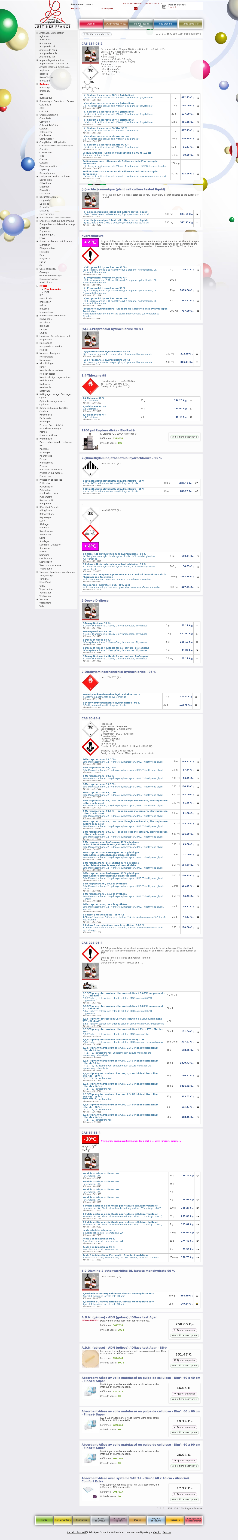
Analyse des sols (48, 53)
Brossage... (45, 91)
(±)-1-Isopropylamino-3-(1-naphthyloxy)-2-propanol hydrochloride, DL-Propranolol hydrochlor (120, 270)
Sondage (44, 541)
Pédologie (44, 421)
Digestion (44, 187)
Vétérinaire (45, 603)
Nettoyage (45, 391)
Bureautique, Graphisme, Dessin (56, 101)
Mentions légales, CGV (141, 25)
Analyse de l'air (47, 46)
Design (137, 1520)
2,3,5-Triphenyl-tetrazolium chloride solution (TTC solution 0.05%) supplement (124, 997)
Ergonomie (45, 231)
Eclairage (44, 204)
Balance (43, 74)
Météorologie (46, 357)
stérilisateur (45, 558)
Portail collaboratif (77, 1532)
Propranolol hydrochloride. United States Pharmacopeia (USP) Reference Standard (125, 312)
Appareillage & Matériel (51, 60)
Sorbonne (44, 548)
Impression (45, 302)
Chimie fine (81, 1520)
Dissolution (45, 193)
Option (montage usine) (52, 401)
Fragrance (44, 258)
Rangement (45, 503)
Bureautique (46, 98)
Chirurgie (44, 111)
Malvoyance (45, 343)
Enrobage (44, 228)
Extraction (44, 245)
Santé (44, 1520)
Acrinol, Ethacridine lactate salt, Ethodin (118, 1294)
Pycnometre (45, 497)
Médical (43, 350)
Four (41, 255)
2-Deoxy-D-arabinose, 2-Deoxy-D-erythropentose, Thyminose (115, 624)
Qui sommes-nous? (116, 24)
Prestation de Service (50, 469)
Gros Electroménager (50, 275)
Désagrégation (47, 173)
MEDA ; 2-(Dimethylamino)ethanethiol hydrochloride (114, 482)
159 (180, 34)
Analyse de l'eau (48, 50)
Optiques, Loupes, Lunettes (53, 408)
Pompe (43, 459)
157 (169, 34)
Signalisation (46, 531)
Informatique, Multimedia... (53, 315)
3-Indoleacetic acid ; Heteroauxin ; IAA (103, 1231)
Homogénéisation (48, 279)
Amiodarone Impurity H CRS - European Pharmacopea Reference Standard (122, 586)
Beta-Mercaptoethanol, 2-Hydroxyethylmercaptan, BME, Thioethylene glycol (123, 760)
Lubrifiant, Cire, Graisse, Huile (55, 336)
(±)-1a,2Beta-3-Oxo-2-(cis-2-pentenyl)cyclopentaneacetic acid (116, 213)
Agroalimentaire (63, 1520)
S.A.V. (42, 521)
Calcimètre (45, 105)
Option (43, 397)
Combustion (45, 135)
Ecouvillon (44, 207)
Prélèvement (46, 463)
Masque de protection (51, 346)
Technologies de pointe (119, 1519)
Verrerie (43, 599)
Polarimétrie (45, 456)
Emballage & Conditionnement (55, 217)
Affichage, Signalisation (51, 33)
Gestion (167, 1532)
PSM (46, 292)
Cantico (157, 1532)
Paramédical (46, 415)
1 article (172, 7)
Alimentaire (45, 43)
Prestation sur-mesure (51, 473)
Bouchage (44, 87)
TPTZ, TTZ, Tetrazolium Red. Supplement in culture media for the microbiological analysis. (120, 1052)
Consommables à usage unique (56, 145)
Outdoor (43, 411)
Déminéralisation (48, 166)
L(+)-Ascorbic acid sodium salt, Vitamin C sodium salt (111, 129)
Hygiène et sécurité (156, 1519)
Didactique (45, 183)
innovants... (45, 319)
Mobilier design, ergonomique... (56, 377)
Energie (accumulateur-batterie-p (57, 224)
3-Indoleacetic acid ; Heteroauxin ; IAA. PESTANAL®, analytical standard (121, 1256)
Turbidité (44, 579)
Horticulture (45, 282)
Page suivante (192, 34)
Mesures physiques (49, 353)
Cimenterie (45, 118)
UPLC (42, 586)
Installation (45, 322)
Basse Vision (46, 77)
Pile (41, 445)
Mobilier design (47, 374)
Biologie (44, 84)
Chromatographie (48, 115)
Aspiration (44, 70)
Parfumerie (45, 418)
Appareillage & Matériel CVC (54, 63)
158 (174, 34)
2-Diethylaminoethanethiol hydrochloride (111, 695)
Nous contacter (190, 24)
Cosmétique (45, 152)
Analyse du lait (47, 57)
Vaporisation (46, 589)
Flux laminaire (52, 289)
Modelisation (46, 380)
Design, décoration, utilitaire (54, 176)
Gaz (41, 265)
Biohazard (44, 81)
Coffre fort (44, 122)
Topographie (45, 569)
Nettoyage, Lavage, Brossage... (56, 394)
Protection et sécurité (50, 480)
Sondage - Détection (50, 545)
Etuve (42, 238)
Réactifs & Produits (49, 507)
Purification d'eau (48, 493)
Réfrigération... (47, 514)
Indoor (42, 305)
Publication (45, 483)
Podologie (44, 452)
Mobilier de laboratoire (51, 370)
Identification (46, 298)
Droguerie (44, 200)
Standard (44, 555)
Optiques (44, 404)
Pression (43, 466)
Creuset (43, 159)
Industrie (44, 309)
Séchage (44, 524)
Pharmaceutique (48, 435)
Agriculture (45, 39)
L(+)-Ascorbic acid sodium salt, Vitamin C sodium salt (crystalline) (118, 96)
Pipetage (44, 449)
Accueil (91, 24)
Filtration (44, 252)
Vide (41, 606)
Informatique (46, 312)
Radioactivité (46, 500)
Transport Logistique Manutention (57, 572)
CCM (41, 108)
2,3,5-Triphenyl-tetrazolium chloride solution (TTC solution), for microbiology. (123, 1040)
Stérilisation (45, 562)
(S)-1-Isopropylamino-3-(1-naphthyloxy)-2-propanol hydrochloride (117, 352)
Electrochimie (46, 214)
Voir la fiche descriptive (184, 437)
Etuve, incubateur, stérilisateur (55, 241)
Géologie (44, 272)
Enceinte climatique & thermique (56, 221)
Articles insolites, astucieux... (54, 67)
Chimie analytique (100, 1519)
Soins (42, 538)
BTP (41, 94)
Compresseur (46, 139)
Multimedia (45, 384)
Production (45, 476)
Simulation (45, 534)
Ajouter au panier (184, 1329)
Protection (175, 1520)
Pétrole (43, 432)
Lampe (43, 329)
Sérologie (44, 527)
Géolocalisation (47, 269)
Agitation (44, 36)
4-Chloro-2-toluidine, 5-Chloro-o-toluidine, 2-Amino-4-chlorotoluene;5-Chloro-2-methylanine (124, 917)
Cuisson (43, 163)
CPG (41, 156)
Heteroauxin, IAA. (101, 1174)
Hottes (43, 286)
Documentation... (48, 197)
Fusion (42, 262)
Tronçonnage (46, 575)
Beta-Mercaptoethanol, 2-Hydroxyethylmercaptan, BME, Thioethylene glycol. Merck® (123, 886)
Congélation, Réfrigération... (54, 142)
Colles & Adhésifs (48, 125)
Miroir (42, 367)
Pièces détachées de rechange (55, 442)
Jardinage (44, 326)
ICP (41, 295)
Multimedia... (46, 387)
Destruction (45, 180)
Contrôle (43, 149)
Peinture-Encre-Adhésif (51, 425)
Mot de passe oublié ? (132, 4)
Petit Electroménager (50, 428)
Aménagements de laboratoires (193, 1519)
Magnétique (45, 339)
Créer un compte (151, 4)
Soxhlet (43, 551)
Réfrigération (46, 510)
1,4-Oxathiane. (93, 399)
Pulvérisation (46, 487)
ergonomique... (47, 235)
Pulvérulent (45, 490)
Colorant (43, 129)
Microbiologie (46, 363)
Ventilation (45, 596)
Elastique (44, 211)
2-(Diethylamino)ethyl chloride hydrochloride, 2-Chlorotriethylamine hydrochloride (119, 556)
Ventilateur (45, 593)
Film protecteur (47, 248)
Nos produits (165, 24)
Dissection (44, 190)
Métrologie (45, 360)
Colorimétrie (46, 132)
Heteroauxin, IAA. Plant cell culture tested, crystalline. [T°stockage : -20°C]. (123, 1207)
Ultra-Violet (45, 582)
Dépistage (44, 169)
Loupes (43, 333)
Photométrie (46, 439)
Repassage (45, 517)
